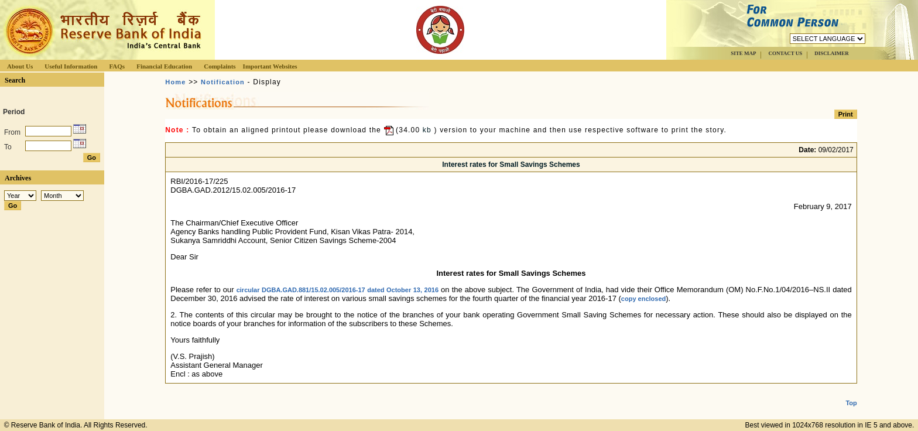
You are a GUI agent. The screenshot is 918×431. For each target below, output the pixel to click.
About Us (20, 66)
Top (851, 393)
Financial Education (164, 66)
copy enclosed (643, 298)
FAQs (117, 66)
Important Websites (270, 66)
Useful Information (70, 66)
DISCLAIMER (831, 53)
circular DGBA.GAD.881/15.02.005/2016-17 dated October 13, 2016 (338, 289)
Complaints (219, 66)
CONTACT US (785, 53)
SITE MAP (743, 53)
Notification (223, 81)
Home (175, 81)
